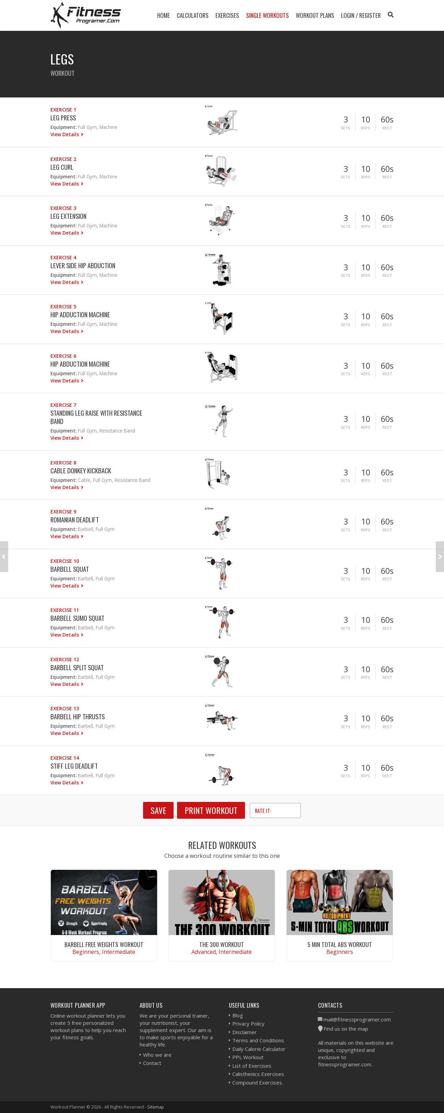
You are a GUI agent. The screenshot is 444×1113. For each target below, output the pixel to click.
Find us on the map (346, 1028)
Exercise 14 (64, 758)
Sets (345, 127)
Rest (387, 127)
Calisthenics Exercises (258, 1073)
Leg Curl (61, 166)
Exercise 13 (64, 708)
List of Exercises (251, 1065)
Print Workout (211, 810)
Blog (237, 1015)
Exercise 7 (63, 405)
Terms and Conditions (258, 1040)
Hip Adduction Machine (80, 314)
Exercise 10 (64, 561)
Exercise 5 (63, 306)
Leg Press (63, 117)
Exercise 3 (63, 208)
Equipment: (63, 127)
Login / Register (361, 15)
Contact (152, 1062)
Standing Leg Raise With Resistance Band (96, 417)
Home (163, 15)
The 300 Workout (221, 944)
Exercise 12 (64, 659)
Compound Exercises (257, 1082)
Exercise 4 (63, 257)
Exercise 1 (63, 109)
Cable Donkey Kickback (80, 470)
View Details (65, 134)
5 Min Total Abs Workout (339, 944)
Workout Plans (315, 15)
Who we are (157, 1054)
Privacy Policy (248, 1023)
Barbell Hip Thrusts (77, 716)
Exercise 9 (63, 511)
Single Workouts (267, 15)
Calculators (193, 15)
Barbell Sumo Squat (77, 618)
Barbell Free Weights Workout (104, 944)
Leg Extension (68, 216)
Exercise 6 (63, 356)
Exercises (227, 15)
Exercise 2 (63, 159)
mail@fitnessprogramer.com (357, 1019)
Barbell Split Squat (77, 667)
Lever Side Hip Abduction (82, 265)
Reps (365, 127)
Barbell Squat (69, 568)
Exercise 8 (63, 462)
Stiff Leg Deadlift (74, 765)
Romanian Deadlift (74, 519)
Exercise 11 (64, 610)
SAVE (158, 810)
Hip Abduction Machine (80, 363)
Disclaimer (244, 1032)
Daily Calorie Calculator (258, 1048)
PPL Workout (248, 1057)
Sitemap (155, 1107)
